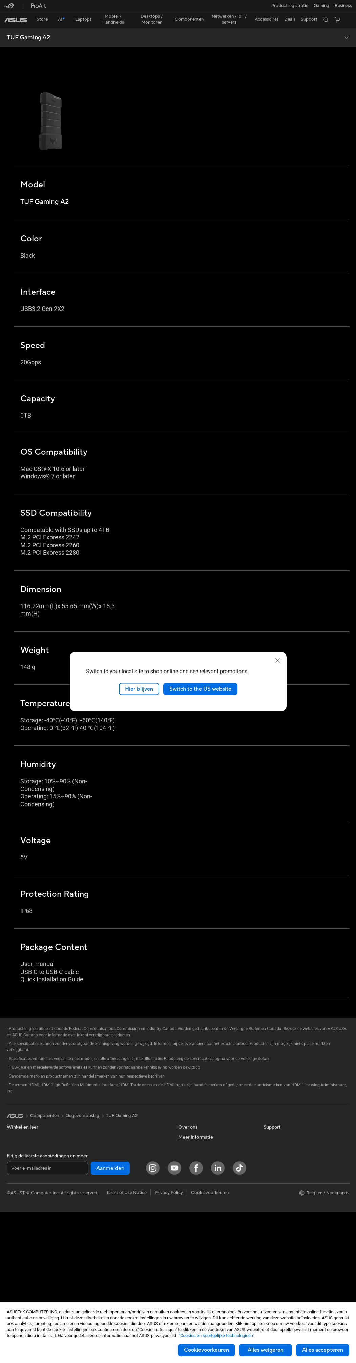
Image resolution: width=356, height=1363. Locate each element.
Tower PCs (17, 1222)
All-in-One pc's (21, 1212)
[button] (9, 8)
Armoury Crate (279, 1211)
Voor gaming (20, 1161)
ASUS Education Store (286, 1181)
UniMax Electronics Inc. (201, 1160)
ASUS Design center (284, 1161)
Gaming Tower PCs (26, 1232)
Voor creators (21, 1140)
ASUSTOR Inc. (192, 1140)
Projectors (17, 1263)
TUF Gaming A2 (28, 25)
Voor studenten (22, 1150)
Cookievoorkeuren (206, 1350)
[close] (277, 660)
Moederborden (22, 1283)
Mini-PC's (16, 1242)
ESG (268, 1109)
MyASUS (187, 1232)
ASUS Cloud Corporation (203, 1150)
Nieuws (185, 1130)
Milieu (269, 1120)
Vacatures (188, 1170)
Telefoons (16, 1181)
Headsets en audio (109, 1232)
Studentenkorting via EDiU (290, 1232)
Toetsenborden (106, 1212)
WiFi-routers (104, 1181)
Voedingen (101, 1140)
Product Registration (199, 1211)
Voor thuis (17, 1120)
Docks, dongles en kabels (116, 1273)
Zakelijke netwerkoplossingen (120, 1191)
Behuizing (101, 1120)
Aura (268, 1221)
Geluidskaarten (106, 1150)
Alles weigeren (266, 1350)
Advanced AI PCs (281, 1150)
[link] (178, 8)
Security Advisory (196, 1221)
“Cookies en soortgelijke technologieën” (216, 1335)
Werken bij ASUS (195, 1120)
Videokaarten (104, 1109)
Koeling (98, 1130)
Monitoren (17, 1253)
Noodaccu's (103, 1283)
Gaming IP (101, 1293)
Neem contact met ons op (204, 1191)
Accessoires (19, 1191)
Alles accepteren (322, 1350)
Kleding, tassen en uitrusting (119, 1242)
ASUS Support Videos (200, 1201)
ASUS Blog (275, 1201)
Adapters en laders (110, 1262)
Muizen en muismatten (113, 1222)
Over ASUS (189, 1109)
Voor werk (17, 1130)
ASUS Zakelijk (278, 1171)
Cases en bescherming (113, 1252)
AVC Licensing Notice (285, 1191)
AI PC (269, 1140)
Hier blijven (139, 688)
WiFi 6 (97, 1171)
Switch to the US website (200, 688)
